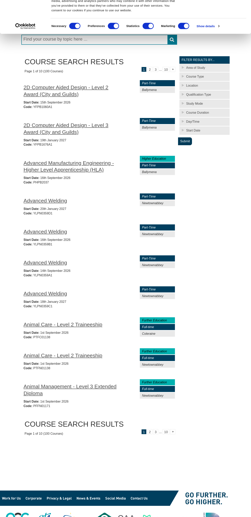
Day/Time (192, 121)
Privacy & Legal (59, 498)
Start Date (193, 130)
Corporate (33, 498)
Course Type (195, 76)
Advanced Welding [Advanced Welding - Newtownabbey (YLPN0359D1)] (45, 200)
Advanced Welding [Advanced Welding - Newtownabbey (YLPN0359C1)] (45, 293)
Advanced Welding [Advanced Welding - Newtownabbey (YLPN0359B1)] (45, 231)
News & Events (88, 498)
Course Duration (197, 112)
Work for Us (11, 498)
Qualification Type (198, 94)
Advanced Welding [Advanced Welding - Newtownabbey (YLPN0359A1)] (45, 262)
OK (218, 9)
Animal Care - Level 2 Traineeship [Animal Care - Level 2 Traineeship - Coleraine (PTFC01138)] (63, 324)
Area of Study (195, 67)
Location (192, 85)
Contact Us (139, 498)
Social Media (115, 498)
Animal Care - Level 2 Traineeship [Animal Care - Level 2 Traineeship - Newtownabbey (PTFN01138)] (63, 355)
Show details (206, 49)
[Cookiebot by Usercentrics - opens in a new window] (25, 49)
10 (166, 69)
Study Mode (194, 103)
